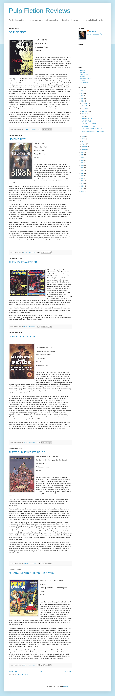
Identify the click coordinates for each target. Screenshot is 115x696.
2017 (82, 163)
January (84, 149)
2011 (82, 178)
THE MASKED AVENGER (23, 262)
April (83, 141)
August (84, 113)
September (85, 111)
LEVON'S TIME (17, 139)
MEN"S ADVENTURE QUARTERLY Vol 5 (31, 573)
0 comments (33, 129)
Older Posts (67, 671)
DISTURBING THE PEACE (23, 336)
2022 (82, 101)
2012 (82, 175)
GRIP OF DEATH (18, 32)
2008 (82, 186)
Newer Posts (13, 671)
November (85, 106)
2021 (82, 152)
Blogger (65, 686)
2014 (82, 170)
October (84, 108)
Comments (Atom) (22, 674)
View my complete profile (94, 34)
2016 (82, 165)
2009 (82, 183)
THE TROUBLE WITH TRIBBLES (27, 452)
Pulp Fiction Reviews (39, 10)
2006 (82, 191)
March (84, 144)
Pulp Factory (84, 82)
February (85, 146)
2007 (82, 188)
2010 (82, 181)
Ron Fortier (93, 31)
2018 (82, 160)
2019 (82, 157)
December (85, 103)
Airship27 (83, 70)
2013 (82, 173)
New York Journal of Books (85, 79)
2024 (82, 96)
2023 (82, 98)
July (83, 116)
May (83, 139)
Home (40, 671)
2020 (82, 155)
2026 (82, 90)
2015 (82, 168)
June (83, 136)
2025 (82, 93)
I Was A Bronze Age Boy (84, 75)
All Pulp (82, 72)
